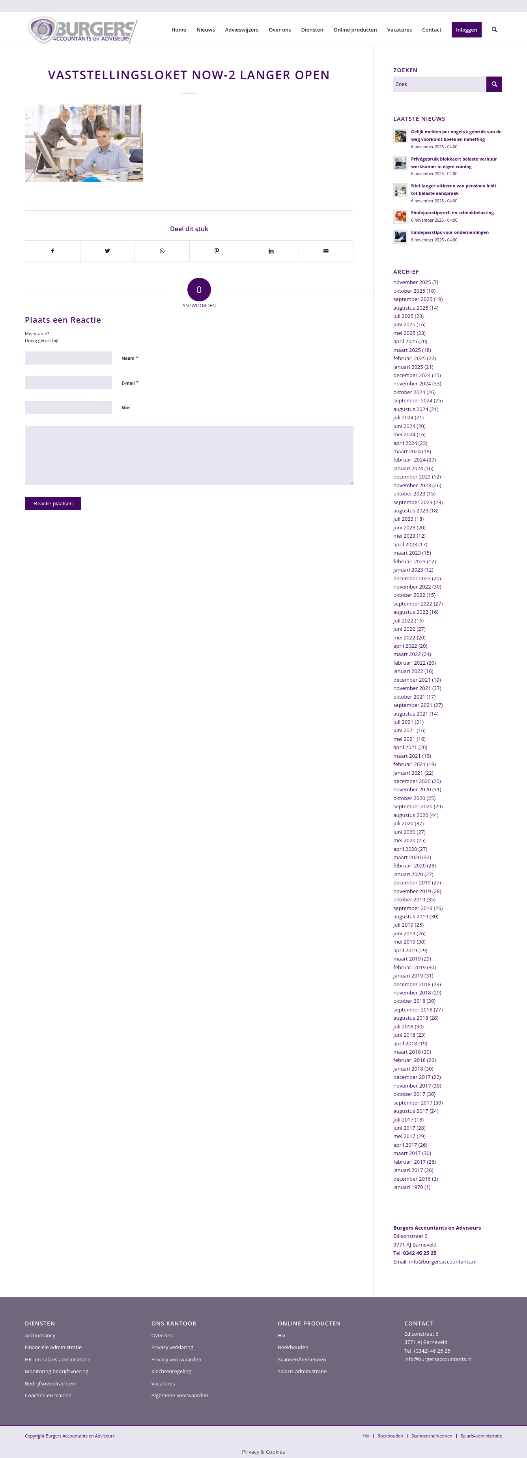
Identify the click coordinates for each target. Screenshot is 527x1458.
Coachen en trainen (48, 1395)
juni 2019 (404, 933)
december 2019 (412, 882)
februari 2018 (409, 1060)
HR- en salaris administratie (57, 1359)
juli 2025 (403, 316)
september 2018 (412, 1009)
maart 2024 (407, 451)
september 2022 (412, 603)
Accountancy (40, 1335)
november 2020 (412, 789)
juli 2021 (403, 721)
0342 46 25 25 (419, 1252)
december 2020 (412, 781)
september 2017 (412, 1102)
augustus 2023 (410, 510)
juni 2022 (404, 628)
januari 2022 (408, 671)
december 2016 (412, 1178)
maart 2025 (407, 349)
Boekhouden (293, 1347)
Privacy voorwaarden (176, 1359)
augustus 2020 (410, 815)
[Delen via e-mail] (326, 251)
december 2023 (412, 476)
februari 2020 (409, 865)
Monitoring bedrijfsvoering (56, 1371)
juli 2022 (403, 620)
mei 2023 (404, 535)
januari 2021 (408, 772)
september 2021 (412, 704)
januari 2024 (408, 468)
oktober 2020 (409, 798)
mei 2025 (404, 332)
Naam (129, 357)
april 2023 (405, 544)
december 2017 (412, 1076)
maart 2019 (407, 958)
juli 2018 (403, 1026)
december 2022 (412, 578)
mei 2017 (404, 1136)
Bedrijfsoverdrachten (50, 1383)
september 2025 (412, 299)
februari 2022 (409, 662)
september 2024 (412, 400)
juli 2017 (403, 1119)
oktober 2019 (409, 899)
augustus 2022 (410, 611)
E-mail (130, 382)
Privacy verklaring (172, 1347)
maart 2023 (407, 552)
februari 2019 (409, 967)
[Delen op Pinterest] (217, 251)
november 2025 (412, 282)
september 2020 (412, 806)
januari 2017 (408, 1170)
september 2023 (412, 502)
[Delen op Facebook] (52, 251)
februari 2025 (409, 358)
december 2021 (412, 679)
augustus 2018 (410, 1017)
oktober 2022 (409, 594)
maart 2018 (407, 1051)
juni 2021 (404, 730)
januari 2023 (408, 569)
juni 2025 (404, 324)
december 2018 (412, 984)
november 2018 (412, 992)
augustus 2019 (410, 916)
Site (125, 407)
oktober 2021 (409, 696)
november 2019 (412, 891)
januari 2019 (408, 975)
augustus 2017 (410, 1110)
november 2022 (412, 586)
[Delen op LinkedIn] (271, 251)
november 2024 (412, 383)
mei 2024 (404, 434)
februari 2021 (409, 764)
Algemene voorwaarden (179, 1395)
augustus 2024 (410, 409)
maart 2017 (407, 1153)
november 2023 (412, 485)
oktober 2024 (409, 392)
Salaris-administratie (302, 1371)
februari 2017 (409, 1161)
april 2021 (405, 747)
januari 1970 (408, 1187)
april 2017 (405, 1144)
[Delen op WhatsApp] (162, 251)
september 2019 (412, 908)
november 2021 (412, 688)
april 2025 (405, 341)
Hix (282, 1335)
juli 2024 (403, 417)
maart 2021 (407, 755)
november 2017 (412, 1085)
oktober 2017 (409, 1093)
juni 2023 (404, 527)
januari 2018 (408, 1068)
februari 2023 (409, 561)
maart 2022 (407, 654)
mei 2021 (404, 738)
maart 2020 (407, 857)
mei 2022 (404, 637)
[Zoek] (494, 29)
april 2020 (405, 848)
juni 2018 (404, 1034)
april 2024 (405, 443)
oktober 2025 (409, 290)
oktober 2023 (409, 493)
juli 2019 (403, 924)
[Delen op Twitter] (107, 251)
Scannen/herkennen (302, 1359)
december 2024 (412, 375)
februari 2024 (409, 459)
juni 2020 (404, 832)
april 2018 (405, 1043)
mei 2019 (404, 941)
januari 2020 (408, 874)
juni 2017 (404, 1127)
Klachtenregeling (171, 1371)
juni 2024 (404, 426)
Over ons (162, 1335)
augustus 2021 (410, 713)
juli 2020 (403, 823)
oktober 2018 (409, 1000)
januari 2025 (408, 366)
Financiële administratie (53, 1347)
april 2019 (405, 950)
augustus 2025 (410, 307)
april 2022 (405, 645)
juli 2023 (403, 518)
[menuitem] (179, 29)
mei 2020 (404, 840)
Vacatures (163, 1383)
